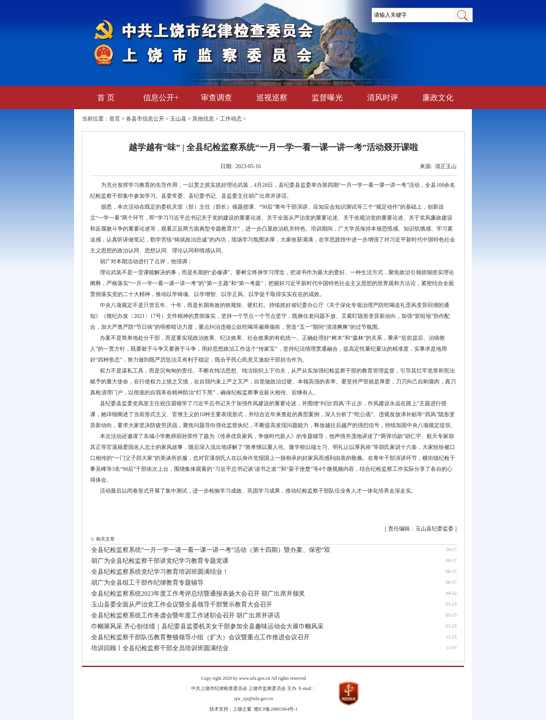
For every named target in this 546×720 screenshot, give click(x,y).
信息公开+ (161, 97)
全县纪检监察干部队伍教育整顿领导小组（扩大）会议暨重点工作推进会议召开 (200, 637)
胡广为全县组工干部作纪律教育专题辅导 (147, 582)
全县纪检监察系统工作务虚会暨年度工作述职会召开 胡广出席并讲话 (185, 615)
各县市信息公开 (145, 119)
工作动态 (231, 119)
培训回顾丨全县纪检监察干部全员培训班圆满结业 (160, 648)
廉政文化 (438, 97)
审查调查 (216, 97)
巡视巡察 (271, 97)
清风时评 (382, 97)
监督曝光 (327, 97)
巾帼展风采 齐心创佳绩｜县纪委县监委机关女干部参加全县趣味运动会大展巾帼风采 (207, 626)
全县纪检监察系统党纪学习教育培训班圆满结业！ (160, 571)
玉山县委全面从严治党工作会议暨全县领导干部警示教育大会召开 (181, 604)
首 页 (106, 97)
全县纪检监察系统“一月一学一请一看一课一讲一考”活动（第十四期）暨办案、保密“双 (210, 549)
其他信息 (203, 119)
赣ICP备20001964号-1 (276, 709)
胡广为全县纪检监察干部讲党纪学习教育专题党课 (160, 560)
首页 (114, 119)
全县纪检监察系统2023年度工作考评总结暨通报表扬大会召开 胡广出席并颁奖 (198, 593)
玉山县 (178, 119)
